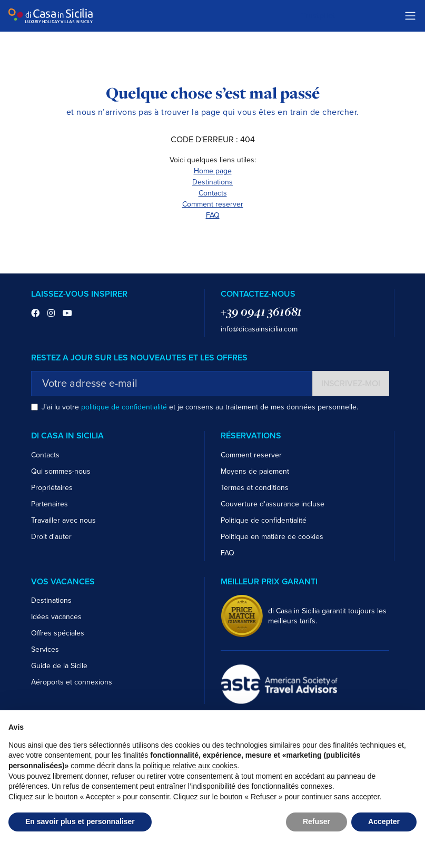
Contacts (213, 193)
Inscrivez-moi (350, 383)
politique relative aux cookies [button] (190, 765)
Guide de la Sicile (59, 665)
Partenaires (49, 504)
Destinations (212, 182)
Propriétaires (52, 487)
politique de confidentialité (124, 407)
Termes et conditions (255, 487)
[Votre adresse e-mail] (172, 383)
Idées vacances (56, 616)
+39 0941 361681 (261, 311)
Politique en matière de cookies (272, 536)
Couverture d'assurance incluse (272, 504)
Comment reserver (212, 204)
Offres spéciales (57, 633)
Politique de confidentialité (264, 520)
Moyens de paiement (255, 471)
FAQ (213, 215)
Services (45, 649)
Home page (213, 171)
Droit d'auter (51, 536)
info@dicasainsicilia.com (259, 329)
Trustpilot (318, 16)
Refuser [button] (316, 821)
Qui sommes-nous (61, 471)
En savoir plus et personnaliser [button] (80, 821)
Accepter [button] (384, 821)
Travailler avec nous (63, 520)
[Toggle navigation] (410, 15)
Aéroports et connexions (71, 682)
